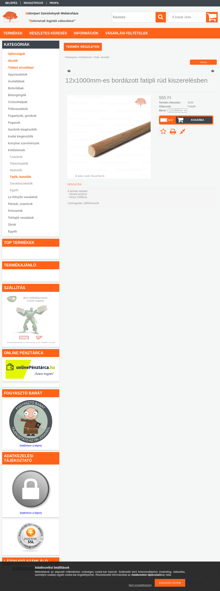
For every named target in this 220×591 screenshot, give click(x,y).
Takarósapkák (19, 163)
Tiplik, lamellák (20, 177)
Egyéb (14, 190)
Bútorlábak (16, 88)
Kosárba (197, 120)
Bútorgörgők (17, 95)
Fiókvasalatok (18, 109)
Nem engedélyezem (140, 585)
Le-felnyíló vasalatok (23, 197)
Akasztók (16, 170)
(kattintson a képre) (31, 445)
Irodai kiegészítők (20, 136)
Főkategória (71, 57)
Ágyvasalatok (17, 74)
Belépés (11, 3)
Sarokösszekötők (21, 183)
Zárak (12, 224)
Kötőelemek (85, 57)
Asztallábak (16, 81)
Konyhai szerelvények (23, 143)
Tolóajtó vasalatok (21, 217)
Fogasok (14, 122)
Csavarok (16, 157)
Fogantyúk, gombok (22, 115)
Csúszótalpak (17, 102)
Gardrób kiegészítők (22, 129)
